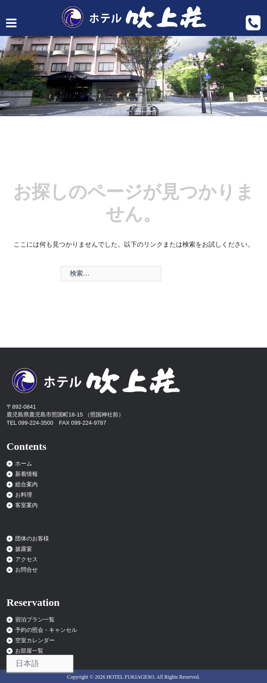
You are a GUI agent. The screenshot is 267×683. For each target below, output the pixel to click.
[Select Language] (40, 663)
